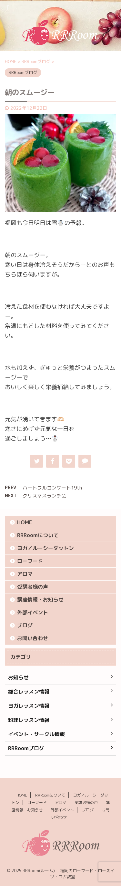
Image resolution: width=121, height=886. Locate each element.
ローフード (30, 560)
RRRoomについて (37, 535)
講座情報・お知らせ (40, 599)
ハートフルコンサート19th (52, 487)
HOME (24, 522)
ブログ (25, 625)
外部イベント (32, 612)
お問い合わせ (32, 638)
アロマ (25, 573)
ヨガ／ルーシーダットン (45, 548)
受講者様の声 (32, 586)
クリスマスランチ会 (44, 495)
